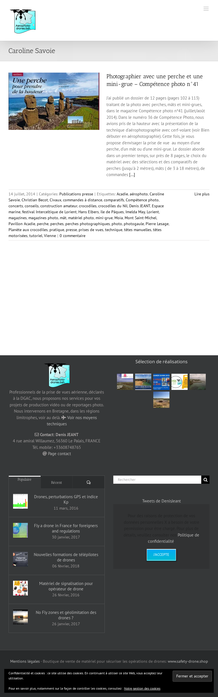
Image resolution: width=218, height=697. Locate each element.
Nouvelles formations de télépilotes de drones (66, 557)
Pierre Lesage (157, 223)
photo (117, 223)
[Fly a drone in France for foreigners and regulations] (20, 530)
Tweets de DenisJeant (161, 501)
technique (113, 229)
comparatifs (114, 199)
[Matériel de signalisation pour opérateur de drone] (20, 588)
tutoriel (35, 235)
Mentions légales (25, 661)
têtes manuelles (137, 229)
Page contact (59, 453)
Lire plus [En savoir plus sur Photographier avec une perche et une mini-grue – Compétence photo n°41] (201, 194)
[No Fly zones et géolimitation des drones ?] (20, 617)
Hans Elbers (88, 211)
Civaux (55, 199)
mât (63, 217)
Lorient (153, 211)
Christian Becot (35, 199)
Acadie (122, 194)
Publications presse (76, 194)
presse (71, 229)
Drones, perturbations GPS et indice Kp (66, 499)
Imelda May (135, 211)
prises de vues (91, 229)
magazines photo (43, 217)
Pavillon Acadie (22, 223)
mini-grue (104, 217)
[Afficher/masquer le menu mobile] (206, 9)
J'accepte (161, 554)
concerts (16, 205)
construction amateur (58, 205)
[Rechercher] (157, 480)
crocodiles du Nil (112, 205)
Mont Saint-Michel (140, 217)
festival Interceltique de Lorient (49, 211)
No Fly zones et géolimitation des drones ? (66, 615)
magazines (18, 217)
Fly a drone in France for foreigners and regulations (66, 528)
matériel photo (81, 217)
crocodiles (88, 205)
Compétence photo (142, 199)
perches (57, 223)
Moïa (118, 217)
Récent (56, 482)
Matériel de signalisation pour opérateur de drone (66, 586)
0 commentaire (72, 235)
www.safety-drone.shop (188, 661)
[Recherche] (205, 480)
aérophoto (139, 194)
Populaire (25, 479)
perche (43, 223)
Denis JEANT (139, 205)
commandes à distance (82, 199)
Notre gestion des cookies (142, 688)
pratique (56, 229)
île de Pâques (112, 211)
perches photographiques (87, 223)
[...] (132, 174)
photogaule (134, 223)
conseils (32, 205)
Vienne (50, 235)
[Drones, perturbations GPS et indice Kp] (20, 501)
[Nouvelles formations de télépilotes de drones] (20, 559)
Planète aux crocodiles (28, 229)
